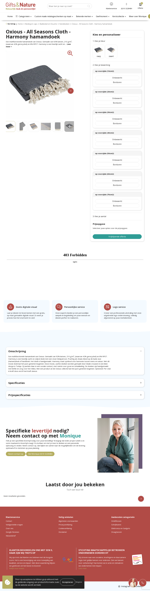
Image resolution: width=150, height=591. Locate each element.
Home (10, 16)
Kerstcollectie (118, 16)
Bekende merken (83, 16)
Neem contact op (15, 453)
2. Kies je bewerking (101, 64)
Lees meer (83, 568)
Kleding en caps (31, 24)
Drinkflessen (116, 520)
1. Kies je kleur (99, 41)
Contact (9, 520)
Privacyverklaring (65, 524)
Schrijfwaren (116, 524)
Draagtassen (116, 531)
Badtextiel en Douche (48, 24)
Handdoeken (64, 24)
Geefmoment (101, 16)
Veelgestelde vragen (14, 524)
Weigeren (79, 582)
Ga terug (11, 24)
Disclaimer (63, 531)
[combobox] (67, 6)
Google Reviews (12, 531)
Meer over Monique (137, 16)
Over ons (9, 528)
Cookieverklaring (65, 528)
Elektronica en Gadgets (120, 528)
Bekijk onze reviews (16, 568)
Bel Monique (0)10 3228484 (40, 453)
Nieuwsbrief (11, 535)
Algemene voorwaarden (68, 520)
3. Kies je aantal (99, 216)
